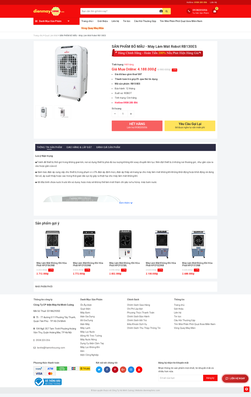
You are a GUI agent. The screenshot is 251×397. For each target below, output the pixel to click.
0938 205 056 (43, 343)
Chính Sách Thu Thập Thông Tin (144, 331)
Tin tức (126, 21)
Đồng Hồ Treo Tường (91, 339)
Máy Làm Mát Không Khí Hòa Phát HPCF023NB (161, 264)
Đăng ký (210, 381)
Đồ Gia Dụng (86, 323)
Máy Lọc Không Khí (90, 350)
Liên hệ (115, 21)
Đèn (82, 354)
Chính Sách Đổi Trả (137, 323)
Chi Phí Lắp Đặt (135, 312)
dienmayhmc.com (151, 394)
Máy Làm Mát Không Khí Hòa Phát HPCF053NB (88, 264)
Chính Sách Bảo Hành (138, 320)
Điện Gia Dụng (87, 320)
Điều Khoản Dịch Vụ (137, 327)
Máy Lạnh (85, 331)
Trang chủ (87, 21)
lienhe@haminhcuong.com (51, 351)
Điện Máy (85, 327)
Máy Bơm (85, 316)
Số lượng (116, 108)
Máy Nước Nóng (88, 343)
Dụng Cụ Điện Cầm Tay (92, 346)
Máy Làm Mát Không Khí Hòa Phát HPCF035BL (124, 264)
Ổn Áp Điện (86, 308)
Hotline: (197, 2)
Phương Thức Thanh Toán (140, 316)
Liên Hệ (213, 2)
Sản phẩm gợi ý (47, 223)
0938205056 (200, 10)
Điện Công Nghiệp (89, 358)
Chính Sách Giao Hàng (138, 308)
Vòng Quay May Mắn (92, 28)
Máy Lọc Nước (87, 335)
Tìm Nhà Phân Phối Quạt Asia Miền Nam (181, 21)
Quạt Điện (85, 312)
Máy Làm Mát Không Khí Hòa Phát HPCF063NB (51, 264)
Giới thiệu (102, 21)
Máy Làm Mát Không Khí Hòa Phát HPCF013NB (197, 264)
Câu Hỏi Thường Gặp (145, 21)
